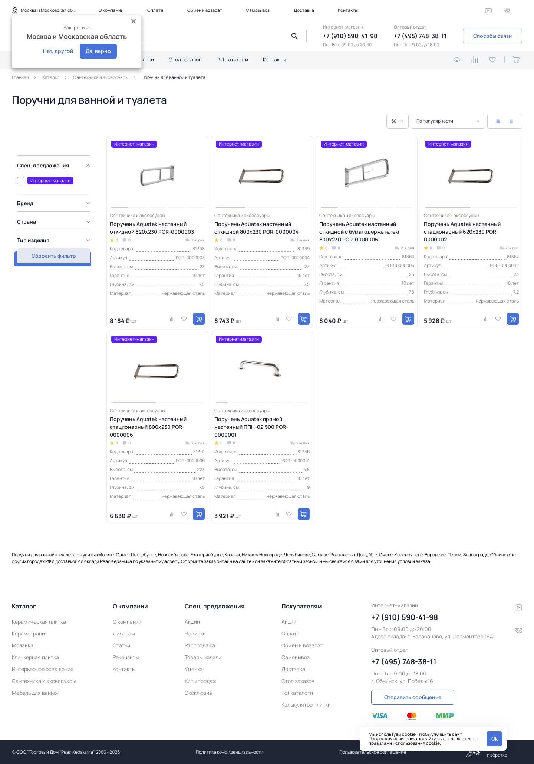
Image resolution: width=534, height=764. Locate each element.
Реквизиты (126, 657)
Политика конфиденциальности (229, 752)
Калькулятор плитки (306, 704)
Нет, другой (58, 50)
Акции (192, 621)
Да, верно (98, 50)
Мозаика (22, 645)
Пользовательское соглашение (372, 752)
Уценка (194, 669)
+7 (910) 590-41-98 (350, 36)
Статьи (145, 59)
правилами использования (397, 743)
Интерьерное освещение (42, 669)
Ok (494, 738)
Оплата (155, 10)
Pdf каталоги (232, 59)
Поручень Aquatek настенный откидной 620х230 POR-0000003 (152, 227)
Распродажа (200, 645)
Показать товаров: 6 (52, 236)
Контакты (348, 10)
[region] (54, 189)
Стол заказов (185, 59)
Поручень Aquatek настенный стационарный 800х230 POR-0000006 (148, 427)
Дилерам (124, 633)
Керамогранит (29, 633)
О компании (111, 10)
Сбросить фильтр (52, 254)
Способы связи (492, 35)
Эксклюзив (198, 692)
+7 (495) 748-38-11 (420, 36)
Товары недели (203, 657)
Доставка (304, 10)
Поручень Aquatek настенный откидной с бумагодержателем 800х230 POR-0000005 (359, 231)
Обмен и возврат (204, 10)
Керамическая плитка (39, 621)
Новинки (195, 633)
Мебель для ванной (36, 692)
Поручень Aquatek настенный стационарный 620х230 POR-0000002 (462, 231)
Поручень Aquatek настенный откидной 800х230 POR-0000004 (256, 227)
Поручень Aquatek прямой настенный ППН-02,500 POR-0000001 (251, 427)
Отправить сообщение (412, 697)
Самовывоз (258, 10)
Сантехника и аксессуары (44, 680)
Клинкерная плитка (35, 657)
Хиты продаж (200, 680)
